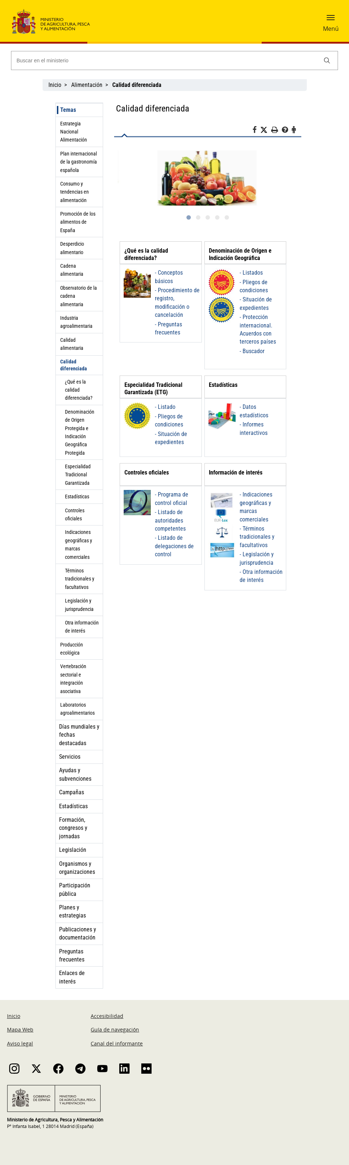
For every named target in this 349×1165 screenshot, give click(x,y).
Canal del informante (117, 1043)
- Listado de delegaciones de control (174, 546)
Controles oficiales (74, 514)
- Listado (165, 406)
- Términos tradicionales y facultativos (257, 537)
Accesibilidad (107, 1015)
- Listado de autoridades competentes (170, 520)
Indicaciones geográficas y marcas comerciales (78, 544)
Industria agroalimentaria (76, 322)
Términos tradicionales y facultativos (79, 579)
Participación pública (74, 889)
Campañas (71, 792)
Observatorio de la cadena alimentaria (78, 296)
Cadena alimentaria (71, 270)
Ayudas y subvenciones (75, 774)
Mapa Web (20, 1029)
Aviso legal (20, 1043)
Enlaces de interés (72, 977)
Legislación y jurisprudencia (79, 605)
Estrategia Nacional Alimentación (73, 132)
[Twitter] (265, 130)
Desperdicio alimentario (72, 248)
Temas (68, 109)
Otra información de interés (82, 627)
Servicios (69, 756)
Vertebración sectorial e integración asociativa (73, 678)
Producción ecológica (71, 649)
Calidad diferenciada (73, 365)
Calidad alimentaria (71, 344)
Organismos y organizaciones (77, 867)
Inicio (54, 84)
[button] (330, 20)
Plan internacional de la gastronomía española (78, 162)
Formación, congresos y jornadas (73, 828)
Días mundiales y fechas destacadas (79, 735)
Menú (331, 29)
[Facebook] (256, 131)
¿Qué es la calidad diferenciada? (78, 390)
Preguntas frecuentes (71, 955)
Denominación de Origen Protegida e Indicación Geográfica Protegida (79, 432)
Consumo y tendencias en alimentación (74, 192)
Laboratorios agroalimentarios (77, 709)
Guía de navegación (115, 1029)
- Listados (251, 272)
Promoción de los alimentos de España (77, 222)
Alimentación (86, 84)
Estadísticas (77, 496)
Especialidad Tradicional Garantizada (78, 475)
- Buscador (252, 351)
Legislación (72, 849)
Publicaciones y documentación (77, 933)
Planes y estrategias (72, 911)
